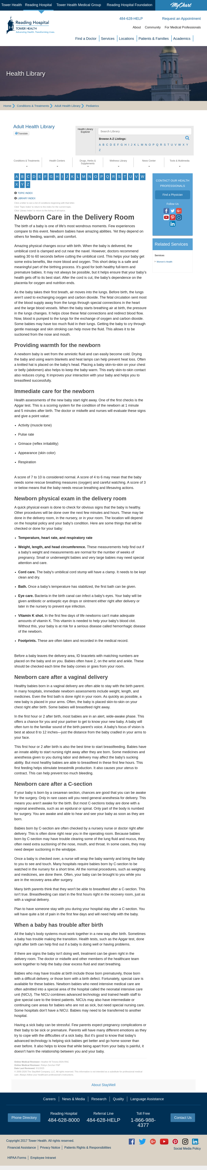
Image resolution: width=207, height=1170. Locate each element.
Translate (23, 133)
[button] (85, 139)
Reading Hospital (38, 5)
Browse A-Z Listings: (112, 138)
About (137, 27)
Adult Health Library (68, 105)
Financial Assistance (21, 1147)
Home (7, 105)
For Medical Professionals (183, 27)
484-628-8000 (64, 1120)
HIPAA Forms (16, 1157)
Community (153, 27)
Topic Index (25, 193)
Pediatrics (92, 105)
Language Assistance (147, 1099)
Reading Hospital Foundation (129, 5)
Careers (49, 1099)
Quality (118, 1099)
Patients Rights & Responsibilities (87, 1147)
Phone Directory (24, 1118)
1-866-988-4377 (143, 1122)
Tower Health (11, 5)
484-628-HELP (103, 1120)
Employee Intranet (43, 1157)
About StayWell (104, 1085)
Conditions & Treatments (33, 105)
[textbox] (143, 131)
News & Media (73, 1099)
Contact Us (183, 1118)
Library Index (26, 198)
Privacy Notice (50, 1147)
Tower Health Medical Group (78, 5)
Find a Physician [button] (173, 194)
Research (98, 1099)
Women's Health (164, 262)
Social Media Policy (187, 1148)
